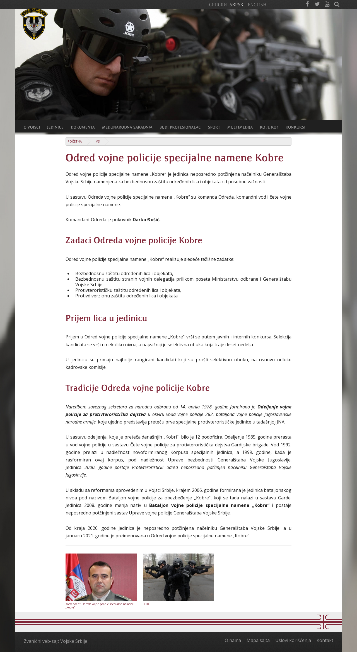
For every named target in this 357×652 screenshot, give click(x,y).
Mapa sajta (258, 640)
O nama (233, 640)
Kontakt (325, 640)
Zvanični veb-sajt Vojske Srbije (55, 641)
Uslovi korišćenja (293, 640)
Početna (74, 141)
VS (98, 141)
